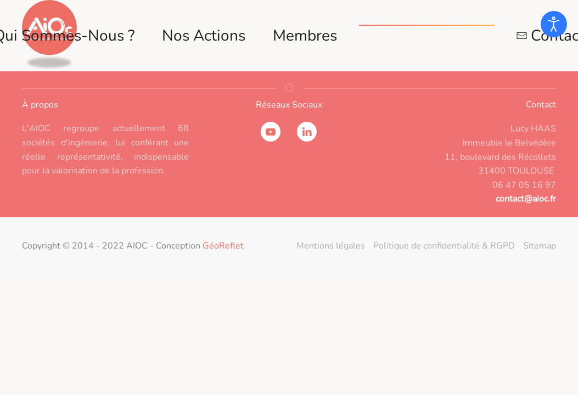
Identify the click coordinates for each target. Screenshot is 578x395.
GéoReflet (223, 246)
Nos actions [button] (203, 35)
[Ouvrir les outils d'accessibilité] (554, 24)
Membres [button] (305, 35)
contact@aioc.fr (526, 202)
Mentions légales (330, 246)
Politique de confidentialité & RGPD (444, 246)
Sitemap (539, 246)
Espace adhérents (426, 35)
